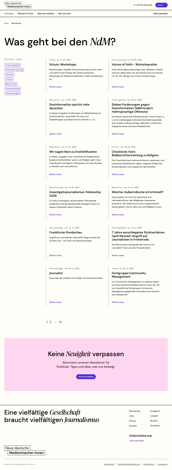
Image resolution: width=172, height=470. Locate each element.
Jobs (131, 415)
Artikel (9, 74)
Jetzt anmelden (86, 376)
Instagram (155, 411)
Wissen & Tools (25, 13)
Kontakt (133, 425)
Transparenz (109, 464)
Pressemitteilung (14, 69)
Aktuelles (9, 13)
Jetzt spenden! (160, 13)
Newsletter (11, 84)
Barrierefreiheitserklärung (129, 464)
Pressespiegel (13, 93)
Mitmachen (134, 411)
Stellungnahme (13, 65)
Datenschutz (148, 464)
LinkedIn (154, 415)
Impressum (163, 464)
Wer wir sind (64, 13)
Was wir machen (45, 13)
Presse (132, 420)
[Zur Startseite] (17, 5)
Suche (160, 5)
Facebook (155, 425)
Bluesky (154, 420)
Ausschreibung (13, 88)
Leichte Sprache (142, 4)
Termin (9, 79)
